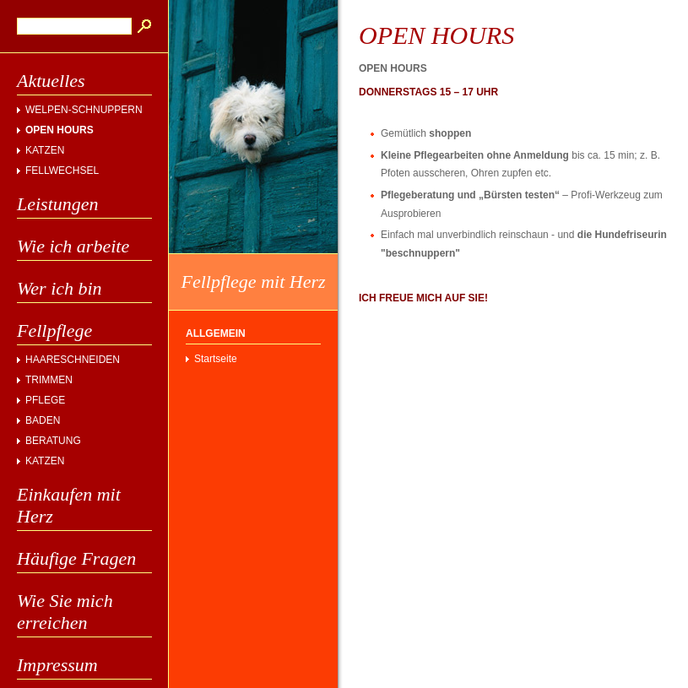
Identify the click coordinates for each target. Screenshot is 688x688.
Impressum (57, 664)
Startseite (215, 359)
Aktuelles (51, 80)
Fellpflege (54, 330)
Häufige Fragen (76, 558)
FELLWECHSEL (62, 170)
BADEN (42, 420)
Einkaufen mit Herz (69, 505)
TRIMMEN (49, 380)
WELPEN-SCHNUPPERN (84, 110)
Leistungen (58, 203)
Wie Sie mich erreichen (65, 611)
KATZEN (44, 150)
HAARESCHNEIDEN (72, 360)
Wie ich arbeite (73, 246)
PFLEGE (45, 400)
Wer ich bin (59, 288)
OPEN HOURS (59, 130)
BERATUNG (53, 441)
